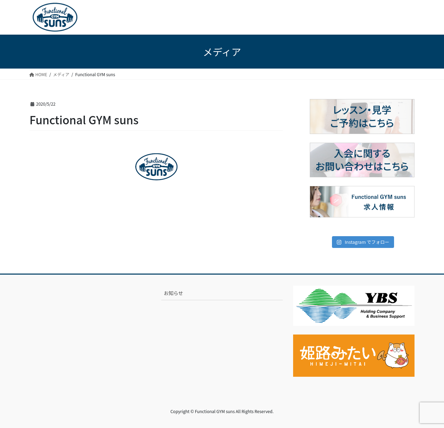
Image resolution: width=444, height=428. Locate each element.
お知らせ (173, 292)
